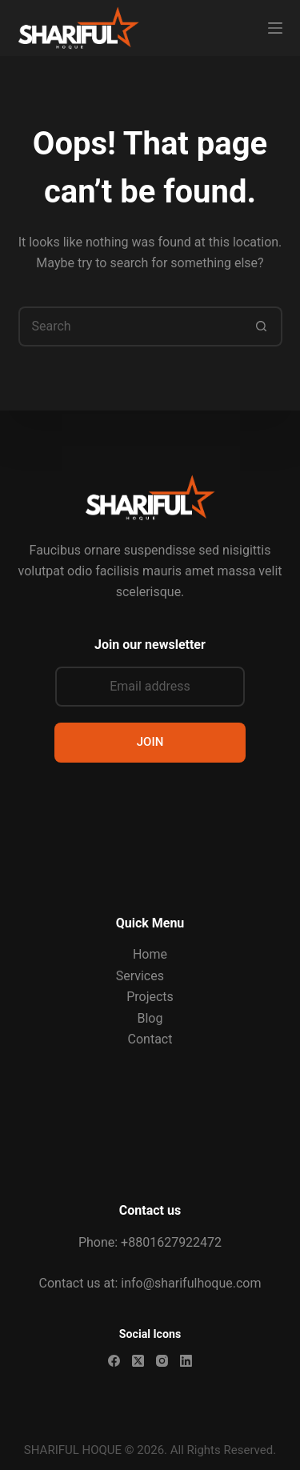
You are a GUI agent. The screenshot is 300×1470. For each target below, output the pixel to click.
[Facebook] (114, 1361)
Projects (150, 996)
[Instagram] (162, 1361)
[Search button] (262, 326)
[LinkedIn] (186, 1361)
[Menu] (275, 28)
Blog (150, 1018)
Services (140, 975)
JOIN (150, 742)
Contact (150, 1039)
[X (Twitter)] (138, 1361)
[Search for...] (130, 326)
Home (150, 954)
